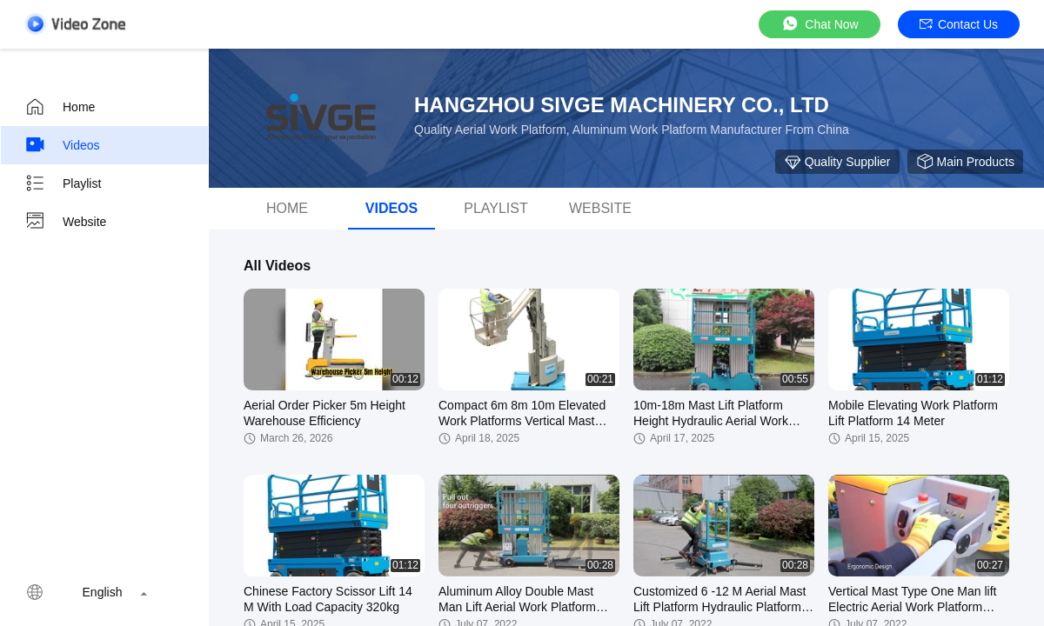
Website (65, 221)
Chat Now (819, 24)
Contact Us (959, 24)
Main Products (965, 161)
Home (59, 107)
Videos (62, 145)
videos (391, 208)
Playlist (62, 183)
